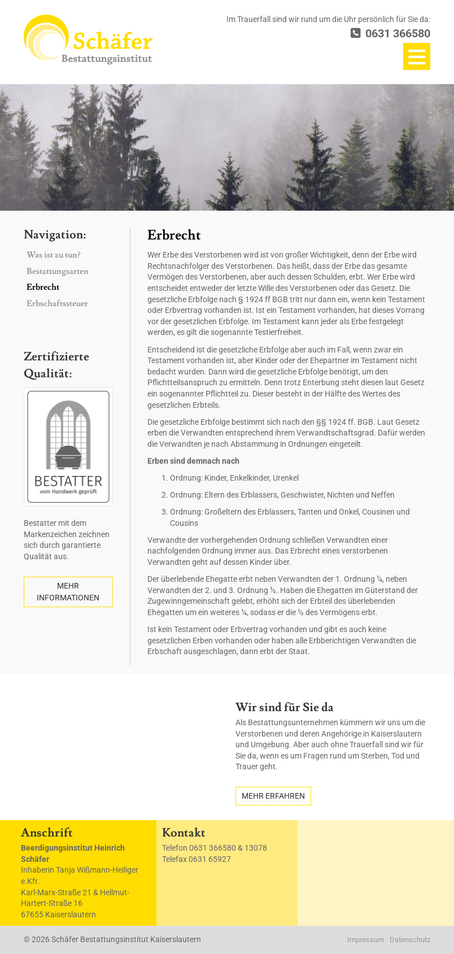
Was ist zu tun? (54, 255)
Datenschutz (410, 939)
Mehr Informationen (68, 591)
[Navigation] (416, 56)
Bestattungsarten (58, 271)
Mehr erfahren (273, 795)
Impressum (365, 939)
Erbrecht (43, 287)
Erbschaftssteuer (57, 303)
